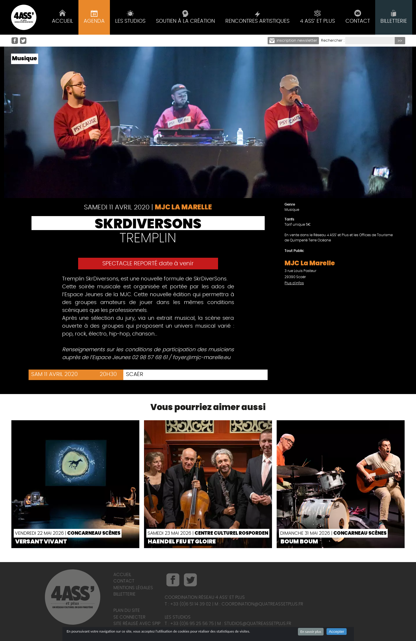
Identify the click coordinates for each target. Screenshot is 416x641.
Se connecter (129, 617)
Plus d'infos (294, 283)
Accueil (122, 575)
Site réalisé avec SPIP (136, 623)
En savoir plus (310, 631)
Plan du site (126, 610)
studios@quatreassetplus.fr (257, 623)
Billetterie (124, 594)
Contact (123, 581)
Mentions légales (133, 588)
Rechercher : (332, 41)
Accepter (336, 631)
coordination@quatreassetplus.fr (262, 604)
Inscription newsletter (293, 40)
